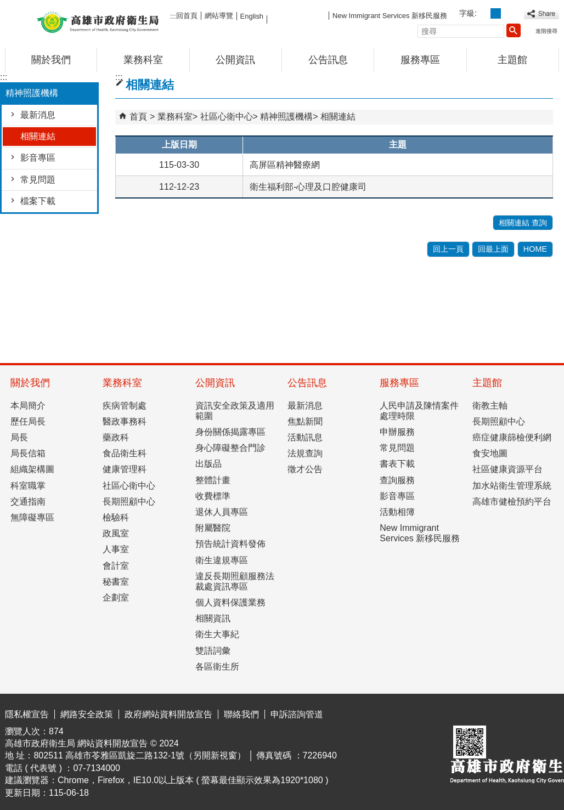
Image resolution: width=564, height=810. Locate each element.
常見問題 (37, 179)
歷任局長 (28, 421)
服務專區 (420, 59)
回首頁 (187, 16)
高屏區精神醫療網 (285, 164)
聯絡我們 (241, 714)
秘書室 (116, 581)
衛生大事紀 (217, 634)
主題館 (512, 59)
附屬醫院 (212, 528)
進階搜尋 (546, 31)
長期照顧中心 (129, 501)
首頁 (138, 116)
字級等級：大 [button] (507, 13)
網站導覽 (219, 16)
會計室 (116, 565)
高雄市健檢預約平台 (511, 501)
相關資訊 (212, 618)
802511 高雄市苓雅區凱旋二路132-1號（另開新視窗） (139, 755)
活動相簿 (397, 512)
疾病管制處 (124, 405)
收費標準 (212, 496)
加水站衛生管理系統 (511, 485)
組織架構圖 (32, 469)
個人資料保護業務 (230, 602)
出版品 (208, 463)
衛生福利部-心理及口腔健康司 (308, 186)
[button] (513, 30)
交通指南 (28, 501)
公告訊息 (328, 59)
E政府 (465, 711)
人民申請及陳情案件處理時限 (419, 411)
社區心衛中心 (226, 116)
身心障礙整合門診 (230, 447)
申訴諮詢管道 (296, 714)
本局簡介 (28, 405)
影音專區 (37, 157)
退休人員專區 (221, 512)
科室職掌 (28, 485)
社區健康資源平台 (507, 469)
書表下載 (397, 463)
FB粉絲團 (297, 15)
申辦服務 (397, 432)
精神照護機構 (286, 116)
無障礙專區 (32, 517)
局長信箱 (28, 453)
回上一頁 (448, 249)
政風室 (116, 533)
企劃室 (116, 597)
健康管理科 (124, 469)
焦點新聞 (305, 421)
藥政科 (116, 437)
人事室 (116, 549)
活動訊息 (305, 437)
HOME (535, 249)
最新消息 (37, 115)
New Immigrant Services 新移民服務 (389, 16)
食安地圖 (489, 453)
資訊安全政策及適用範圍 (234, 411)
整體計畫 (212, 480)
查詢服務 (397, 480)
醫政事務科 (124, 421)
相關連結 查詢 (523, 222)
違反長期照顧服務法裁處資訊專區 (234, 581)
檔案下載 (37, 201)
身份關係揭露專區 (230, 432)
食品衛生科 (124, 453)
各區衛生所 (217, 666)
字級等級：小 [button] (483, 13)
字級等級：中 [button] (495, 13)
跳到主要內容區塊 (5, 8)
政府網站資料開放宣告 (168, 714)
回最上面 (493, 249)
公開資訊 (235, 59)
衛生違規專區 (221, 560)
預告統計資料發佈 (230, 543)
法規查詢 (305, 453)
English (251, 16)
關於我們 (51, 59)
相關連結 (37, 136)
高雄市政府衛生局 (97, 21)
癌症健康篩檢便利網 (511, 437)
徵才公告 (305, 469)
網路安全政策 (86, 714)
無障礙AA (519, 712)
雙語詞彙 (212, 650)
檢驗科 (116, 517)
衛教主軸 (489, 405)
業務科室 (143, 59)
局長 (19, 437)
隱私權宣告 (27, 714)
